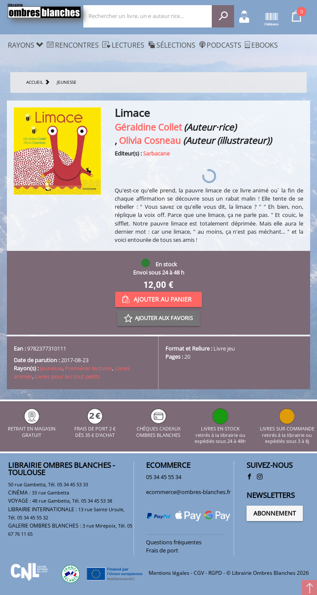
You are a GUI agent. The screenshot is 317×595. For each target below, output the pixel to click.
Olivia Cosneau (150, 140)
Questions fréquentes (173, 542)
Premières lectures (88, 368)
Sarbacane (156, 153)
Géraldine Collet (148, 127)
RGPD (215, 573)
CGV (199, 573)
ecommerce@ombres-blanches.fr (188, 492)
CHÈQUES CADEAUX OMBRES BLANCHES (158, 429)
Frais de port (162, 550)
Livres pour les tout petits (67, 376)
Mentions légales (169, 573)
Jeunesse (51, 368)
